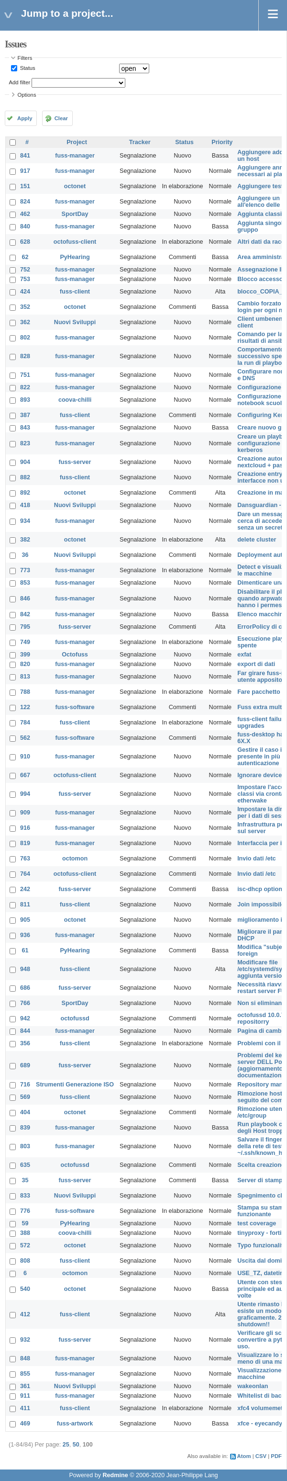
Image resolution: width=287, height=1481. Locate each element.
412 (25, 1314)
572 (25, 1245)
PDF (276, 1456)
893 (25, 399)
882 (25, 477)
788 (25, 692)
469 (25, 1423)
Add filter (20, 82)
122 (25, 707)
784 (25, 722)
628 (25, 241)
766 (25, 1003)
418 (25, 505)
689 (25, 1065)
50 (76, 1444)
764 (25, 874)
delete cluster (256, 539)
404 (25, 1112)
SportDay (75, 214)
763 (25, 858)
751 (25, 375)
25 (66, 1444)
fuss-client (75, 291)
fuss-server (75, 462)
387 (25, 415)
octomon (75, 858)
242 (25, 889)
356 (25, 1043)
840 (25, 226)
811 (25, 904)
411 (25, 1408)
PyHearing (74, 257)
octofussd (74, 1018)
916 (25, 828)
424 (25, 291)
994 (25, 794)
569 (25, 1097)
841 (25, 155)
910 (25, 756)
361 (25, 1386)
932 (25, 1339)
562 (25, 738)
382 (25, 539)
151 (25, 186)
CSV (260, 1456)
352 (25, 307)
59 (25, 1223)
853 (25, 582)
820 (25, 664)
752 (25, 269)
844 (25, 1031)
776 (25, 1211)
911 (25, 1395)
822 (25, 387)
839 (25, 1127)
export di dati (256, 664)
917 (25, 171)
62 (25, 257)
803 (25, 1146)
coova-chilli (74, 399)
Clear (61, 118)
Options (27, 95)
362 (25, 322)
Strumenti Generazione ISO (75, 1084)
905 (25, 919)
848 (25, 1358)
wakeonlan (252, 1386)
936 (25, 935)
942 (25, 1018)
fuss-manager (75, 155)
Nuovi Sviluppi (75, 322)
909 (25, 812)
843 (25, 427)
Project (76, 142)
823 (25, 443)
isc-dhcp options (261, 889)
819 (25, 843)
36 (25, 555)
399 (25, 654)
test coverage (256, 1223)
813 (25, 676)
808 (25, 1260)
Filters (25, 58)
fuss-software (75, 707)
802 (25, 337)
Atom (244, 1456)
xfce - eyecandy (259, 1423)
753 (25, 279)
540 (25, 1289)
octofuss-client (75, 241)
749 (25, 642)
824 (25, 201)
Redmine (115, 1475)
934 (25, 521)
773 (25, 570)
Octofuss (75, 654)
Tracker (140, 142)
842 (25, 614)
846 (25, 598)
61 (25, 950)
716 (25, 1084)
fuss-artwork (75, 1423)
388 (25, 1233)
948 (25, 969)
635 (25, 1165)
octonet (75, 186)
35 (25, 1180)
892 (25, 492)
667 (25, 775)
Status (27, 68)
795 (25, 626)
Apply (24, 118)
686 (25, 987)
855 (25, 1373)
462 (25, 214)
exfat (244, 654)
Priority (221, 142)
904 (25, 462)
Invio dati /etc (256, 858)
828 (25, 356)
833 (25, 1195)
